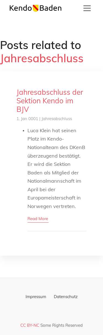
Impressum (36, 296)
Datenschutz (66, 296)
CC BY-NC (29, 325)
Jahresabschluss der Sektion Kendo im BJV (49, 101)
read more (37, 218)
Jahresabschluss (56, 118)
